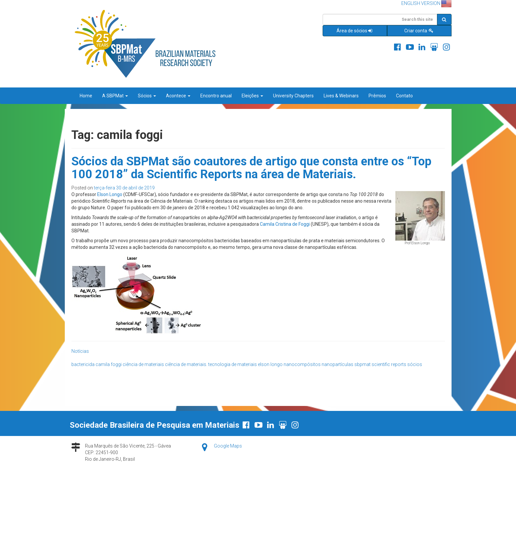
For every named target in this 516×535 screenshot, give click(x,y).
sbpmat (362, 364)
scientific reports (389, 364)
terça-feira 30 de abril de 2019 (124, 187)
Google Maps (228, 446)
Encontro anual (216, 95)
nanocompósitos (302, 364)
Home (86, 95)
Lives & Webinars (341, 95)
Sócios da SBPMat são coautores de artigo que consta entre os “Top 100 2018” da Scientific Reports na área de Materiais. (251, 168)
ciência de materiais (143, 364)
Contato (404, 95)
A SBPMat (115, 95)
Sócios (147, 95)
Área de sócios (355, 30)
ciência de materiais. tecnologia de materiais (211, 364)
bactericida (83, 364)
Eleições (252, 95)
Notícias (80, 351)
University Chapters (293, 95)
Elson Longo (109, 194)
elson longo (270, 364)
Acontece (178, 95)
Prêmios (377, 95)
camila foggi (109, 364)
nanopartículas (337, 364)
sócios (414, 364)
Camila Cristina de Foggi (285, 224)
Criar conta (419, 30)
